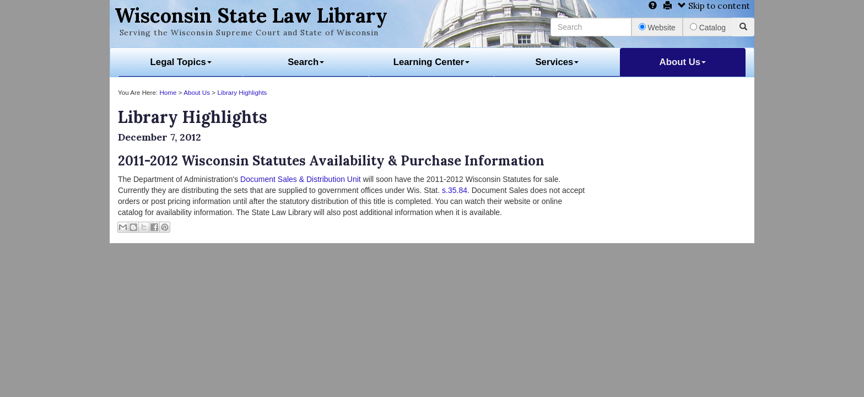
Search (306, 62)
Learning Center (431, 62)
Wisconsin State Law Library (251, 15)
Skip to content (714, 6)
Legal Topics (181, 62)
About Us (683, 62)
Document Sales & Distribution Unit (300, 179)
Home (167, 92)
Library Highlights (242, 92)
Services (557, 62)
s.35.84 (454, 190)
